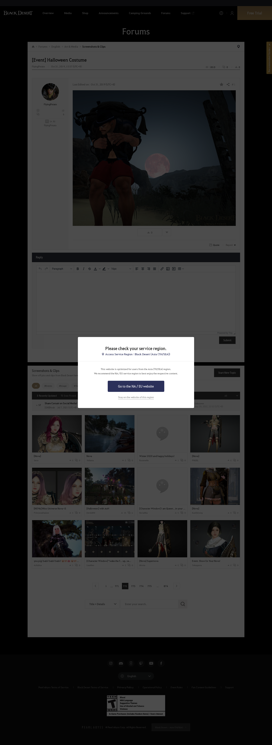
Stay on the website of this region (136, 397)
